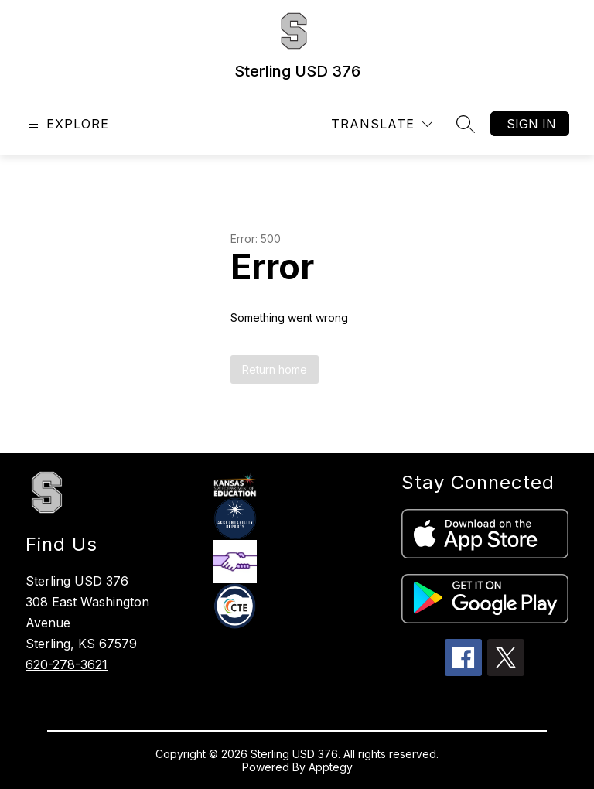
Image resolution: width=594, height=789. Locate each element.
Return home (274, 369)
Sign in (531, 124)
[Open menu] (67, 124)
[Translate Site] (381, 124)
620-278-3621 (67, 664)
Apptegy (331, 767)
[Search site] (465, 123)
